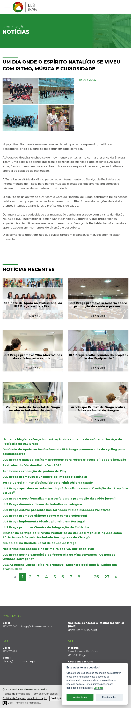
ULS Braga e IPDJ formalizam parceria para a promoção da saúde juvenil (59, 498)
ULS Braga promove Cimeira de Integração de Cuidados (46, 527)
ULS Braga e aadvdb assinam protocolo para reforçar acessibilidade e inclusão (64, 459)
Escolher (98, 687)
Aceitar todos (80, 697)
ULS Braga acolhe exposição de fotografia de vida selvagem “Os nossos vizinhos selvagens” (59, 557)
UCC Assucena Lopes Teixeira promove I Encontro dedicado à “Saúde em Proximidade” (60, 567)
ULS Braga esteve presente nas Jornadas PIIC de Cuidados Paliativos (56, 510)
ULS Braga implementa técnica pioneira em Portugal (44, 521)
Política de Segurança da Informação (25, 698)
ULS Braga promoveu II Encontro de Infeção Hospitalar (45, 476)
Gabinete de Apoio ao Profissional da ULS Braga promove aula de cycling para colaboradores (64, 452)
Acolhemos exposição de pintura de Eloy (34, 471)
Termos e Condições (44, 693)
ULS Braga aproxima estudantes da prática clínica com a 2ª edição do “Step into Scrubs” (65, 491)
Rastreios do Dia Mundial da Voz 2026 (32, 465)
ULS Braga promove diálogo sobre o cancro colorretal (45, 515)
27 (107, 576)
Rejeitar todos (109, 697)
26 (96, 576)
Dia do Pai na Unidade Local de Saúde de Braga (39, 543)
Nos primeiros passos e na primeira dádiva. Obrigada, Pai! (48, 549)
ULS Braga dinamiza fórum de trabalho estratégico (42, 504)
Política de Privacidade (16, 693)
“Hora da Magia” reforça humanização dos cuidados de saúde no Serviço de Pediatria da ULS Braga (62, 441)
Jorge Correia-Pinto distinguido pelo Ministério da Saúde (48, 482)
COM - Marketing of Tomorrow (22, 703)
